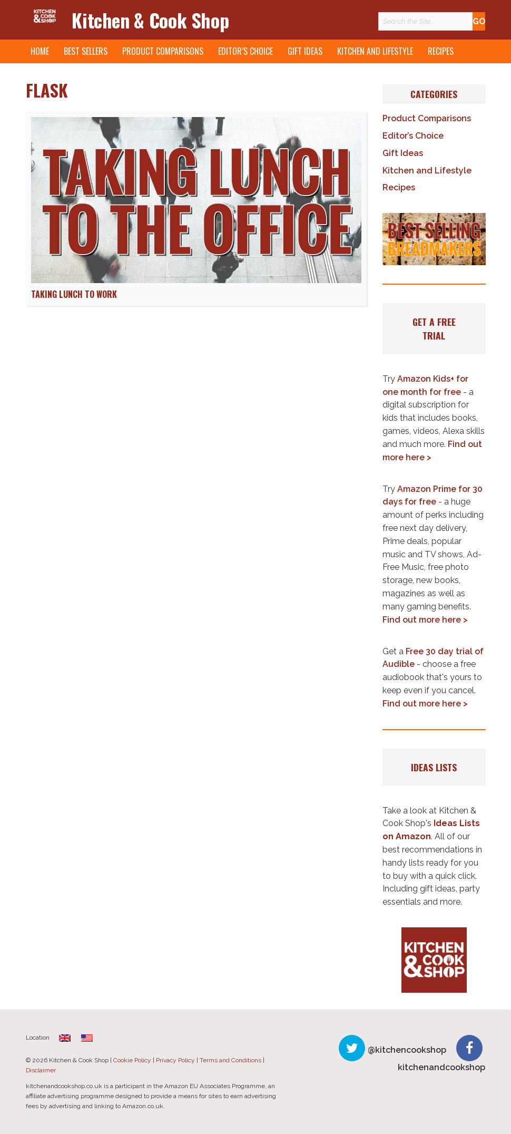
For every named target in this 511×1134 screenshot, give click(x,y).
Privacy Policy (175, 1060)
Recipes (441, 51)
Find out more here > (425, 620)
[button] (434, 239)
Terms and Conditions (230, 1060)
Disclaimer (41, 1070)
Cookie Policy (132, 1060)
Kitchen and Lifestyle (375, 51)
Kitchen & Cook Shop (150, 20)
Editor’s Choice (245, 51)
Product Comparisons (162, 51)
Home (40, 51)
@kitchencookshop (407, 1050)
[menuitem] (65, 1038)
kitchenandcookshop (441, 1067)
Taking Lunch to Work (74, 294)
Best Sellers (85, 51)
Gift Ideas (305, 51)
